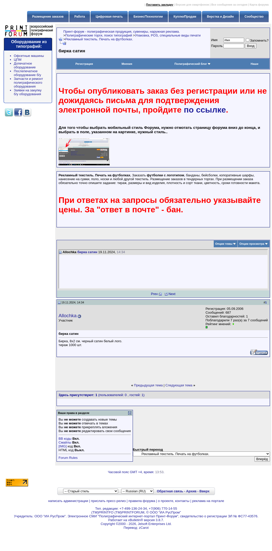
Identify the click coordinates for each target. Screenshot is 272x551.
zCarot (144, 528)
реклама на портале (208, 501)
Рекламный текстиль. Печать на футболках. (99, 39)
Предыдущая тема (148, 385)
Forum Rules (68, 458)
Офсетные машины (29, 56)
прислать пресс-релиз (108, 501)
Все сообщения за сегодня (229, 4)
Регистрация (84, 63)
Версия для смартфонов (192, 4)
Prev (154, 294)
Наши (254, 63)
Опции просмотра (251, 243)
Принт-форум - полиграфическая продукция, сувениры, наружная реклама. (121, 31)
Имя (214, 40)
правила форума (142, 501)
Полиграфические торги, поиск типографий (98, 35)
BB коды (65, 438)
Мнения (126, 63)
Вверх (204, 491)
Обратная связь (170, 491)
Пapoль (217, 46)
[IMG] (63, 446)
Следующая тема (178, 385)
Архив (191, 491)
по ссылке (205, 109)
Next (171, 294)
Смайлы (65, 442)
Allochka (68, 315)
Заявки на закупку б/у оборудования (28, 92)
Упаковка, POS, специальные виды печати (168, 35)
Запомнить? (257, 40)
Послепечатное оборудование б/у (27, 73)
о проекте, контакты (173, 501)
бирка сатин (87, 252)
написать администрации (68, 501)
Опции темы (223, 243)
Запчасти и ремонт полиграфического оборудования (28, 82)
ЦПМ (17, 60)
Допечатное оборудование (25, 65)
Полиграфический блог (193, 63)
